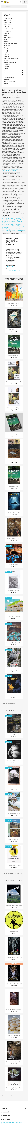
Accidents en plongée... (14, 355)
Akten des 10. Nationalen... (14, 761)
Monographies (8, 48)
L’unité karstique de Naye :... (14, 787)
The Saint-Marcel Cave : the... (14, 642)
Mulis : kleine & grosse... (14, 303)
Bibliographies (8, 31)
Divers (6, 39)
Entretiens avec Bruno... (14, 590)
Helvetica (6, 79)
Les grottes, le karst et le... (14, 538)
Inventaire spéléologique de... (14, 905)
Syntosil (6, 60)
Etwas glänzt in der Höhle (14, 865)
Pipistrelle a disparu (14, 695)
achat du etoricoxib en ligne (16, 217)
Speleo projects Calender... (14, 1035)
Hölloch (6, 83)
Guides (6, 41)
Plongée (6, 52)
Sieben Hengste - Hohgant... (14, 408)
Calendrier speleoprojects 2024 (14, 983)
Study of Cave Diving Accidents (14, 434)
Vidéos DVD (7, 64)
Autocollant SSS (14, 931)
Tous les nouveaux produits (12, 873)
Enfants (6, 69)
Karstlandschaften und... (14, 839)
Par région (7, 75)
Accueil (7, 15)
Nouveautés (7, 20)
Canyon (6, 35)
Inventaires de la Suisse (10, 43)
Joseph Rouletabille (9, 81)
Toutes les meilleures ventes (12, 1096)
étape (4, 221)
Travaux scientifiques (10, 62)
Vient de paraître (8, 18)
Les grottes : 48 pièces (14, 616)
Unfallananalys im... (14, 486)
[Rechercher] (14, 6)
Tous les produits (8, 703)
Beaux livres (7, 22)
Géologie (6, 66)
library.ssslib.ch (18, 220)
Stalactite (6, 56)
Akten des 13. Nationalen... (14, 735)
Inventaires (7, 46)
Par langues (7, 73)
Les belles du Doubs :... (14, 329)
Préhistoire (7, 54)
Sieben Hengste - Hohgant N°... (14, 381)
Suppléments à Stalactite (11, 58)
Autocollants (7, 27)
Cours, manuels (8, 37)
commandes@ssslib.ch (13, 270)
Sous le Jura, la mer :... (14, 813)
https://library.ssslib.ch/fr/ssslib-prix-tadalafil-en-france (13, 219)
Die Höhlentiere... (14, 460)
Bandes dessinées (9, 29)
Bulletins (6, 33)
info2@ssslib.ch (11, 267)
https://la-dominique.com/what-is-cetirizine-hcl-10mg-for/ (13, 169)
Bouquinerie (7, 71)
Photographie (8, 50)
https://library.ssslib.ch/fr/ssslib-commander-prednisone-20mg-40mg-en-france (13, 226)
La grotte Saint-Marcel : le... (14, 564)
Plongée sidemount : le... (14, 512)
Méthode (5, 217)
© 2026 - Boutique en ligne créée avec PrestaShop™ (11, 1123)
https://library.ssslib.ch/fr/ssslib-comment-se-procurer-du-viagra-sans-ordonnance (13, 230)
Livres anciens (8, 25)
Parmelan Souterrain (14, 669)
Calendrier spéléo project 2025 (14, 957)
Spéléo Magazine (9, 77)
